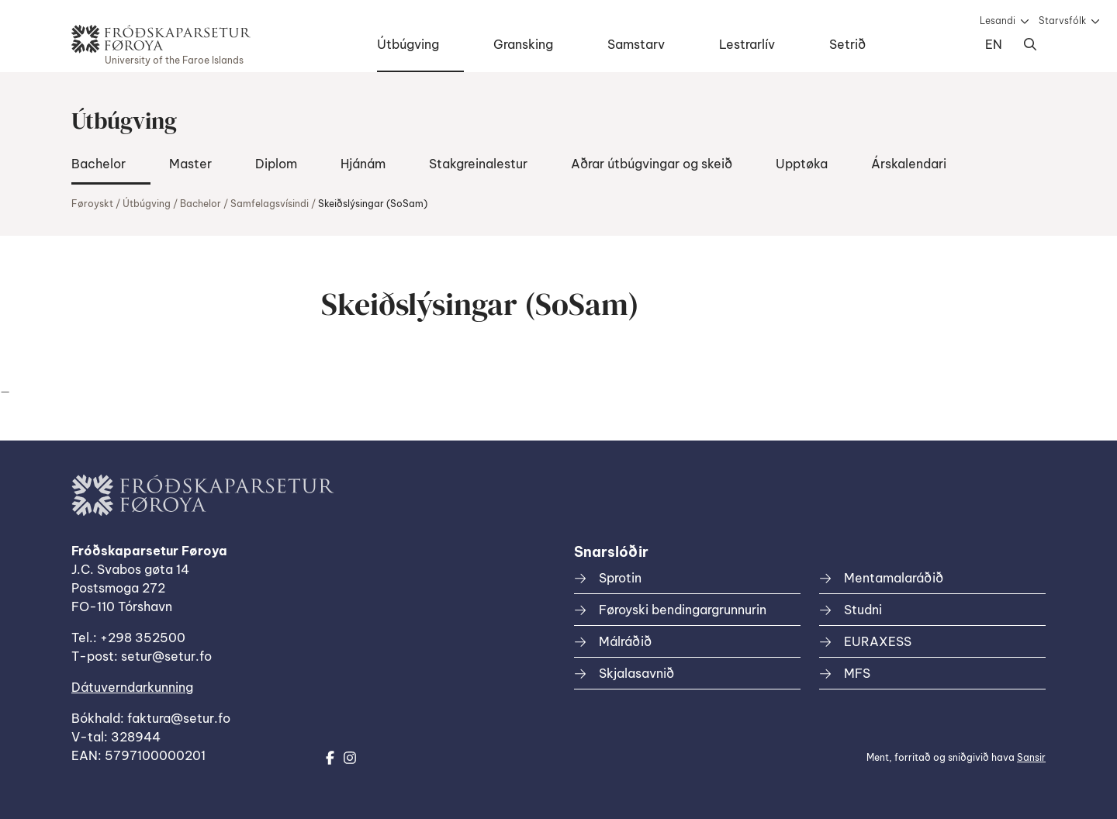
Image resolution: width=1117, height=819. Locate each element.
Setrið (847, 44)
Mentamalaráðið (893, 578)
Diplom (276, 163)
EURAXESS (877, 641)
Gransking (523, 44)
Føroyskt (92, 203)
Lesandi (997, 20)
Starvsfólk (1062, 20)
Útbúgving (408, 44)
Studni (863, 609)
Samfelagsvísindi (269, 203)
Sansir (1031, 757)
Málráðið (625, 641)
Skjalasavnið (636, 673)
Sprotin (620, 578)
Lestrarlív (747, 44)
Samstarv (636, 44)
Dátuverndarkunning (132, 687)
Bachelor (98, 163)
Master (190, 163)
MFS (857, 673)
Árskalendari (908, 163)
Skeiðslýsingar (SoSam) (372, 203)
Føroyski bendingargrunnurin (682, 609)
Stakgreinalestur (478, 163)
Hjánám (363, 163)
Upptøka (802, 163)
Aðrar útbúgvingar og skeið (651, 163)
